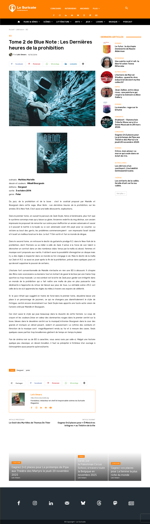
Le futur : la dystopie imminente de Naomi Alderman (125, 48)
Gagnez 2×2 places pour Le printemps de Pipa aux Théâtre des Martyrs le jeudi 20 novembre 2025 (127, 138)
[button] (126, 8)
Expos (117, 87)
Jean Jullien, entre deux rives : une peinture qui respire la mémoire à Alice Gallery (128, 93)
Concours (119, 132)
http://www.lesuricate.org (40, 398)
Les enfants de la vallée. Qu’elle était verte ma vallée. (127, 183)
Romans (118, 43)
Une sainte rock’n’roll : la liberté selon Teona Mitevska (127, 63)
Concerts (119, 117)
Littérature (20, 29)
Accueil (11, 29)
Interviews (119, 58)
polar (28, 370)
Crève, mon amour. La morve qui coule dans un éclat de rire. (127, 153)
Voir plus (121, 193)
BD (27, 29)
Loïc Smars (21, 54)
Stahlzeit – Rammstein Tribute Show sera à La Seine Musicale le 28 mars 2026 (128, 123)
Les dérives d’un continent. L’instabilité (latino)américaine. (126, 168)
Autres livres (120, 72)
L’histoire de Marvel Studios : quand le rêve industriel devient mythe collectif (127, 78)
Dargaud (20, 370)
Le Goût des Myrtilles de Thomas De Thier (29, 422)
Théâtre (118, 177)
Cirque (81, 456)
